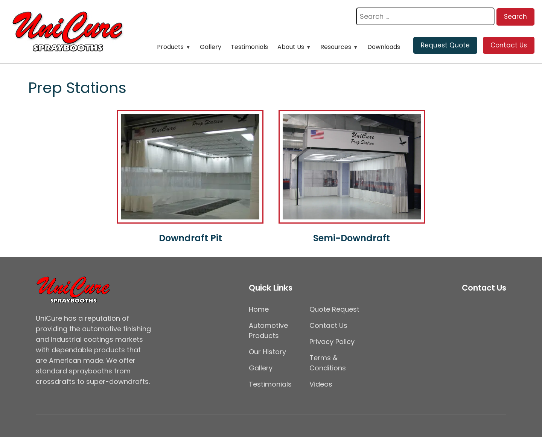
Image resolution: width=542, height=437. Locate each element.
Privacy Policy (332, 341)
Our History (267, 351)
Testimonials (249, 47)
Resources (335, 47)
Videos (320, 384)
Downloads (383, 47)
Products (170, 47)
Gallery (210, 47)
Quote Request (334, 309)
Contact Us (508, 45)
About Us (290, 47)
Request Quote (445, 45)
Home (259, 309)
